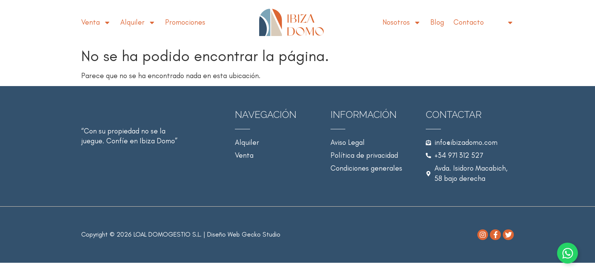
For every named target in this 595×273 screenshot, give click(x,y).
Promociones (185, 22)
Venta (96, 22)
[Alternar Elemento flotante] (567, 253)
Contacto (468, 22)
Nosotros (401, 22)
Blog (437, 22)
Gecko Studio (261, 234)
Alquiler (138, 22)
